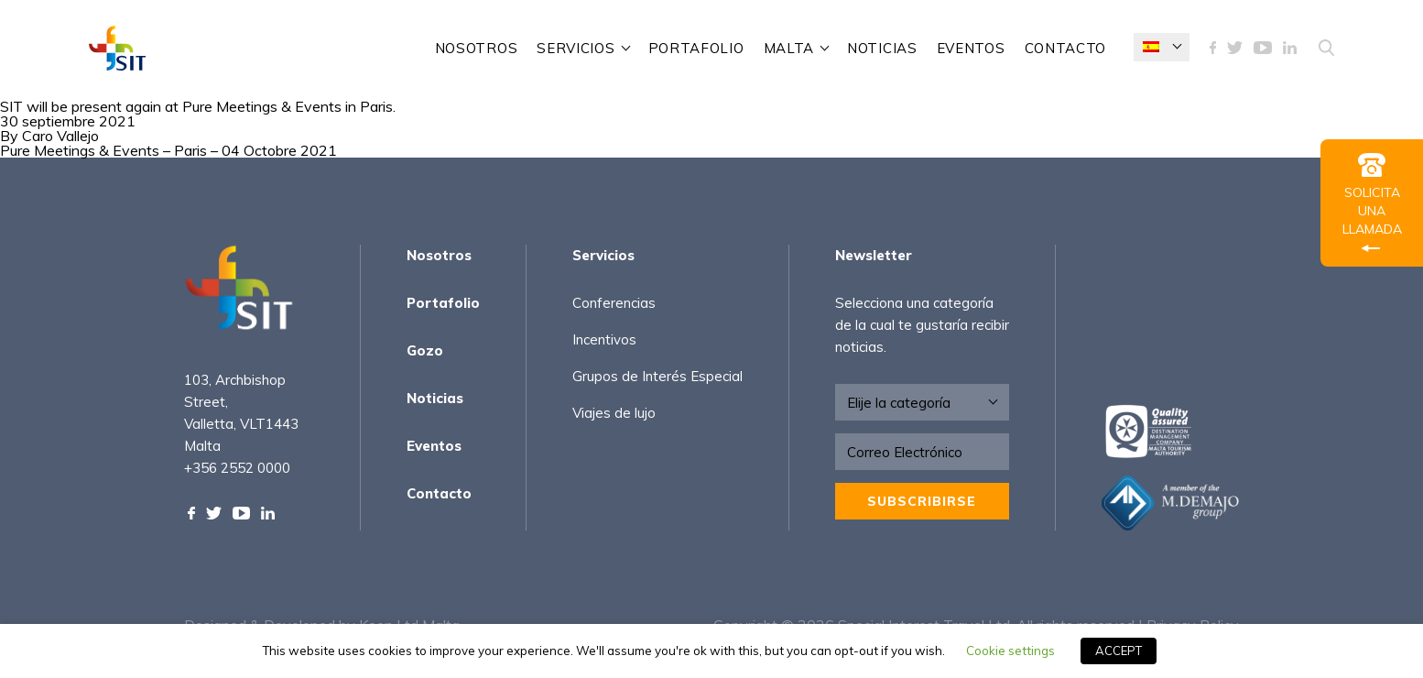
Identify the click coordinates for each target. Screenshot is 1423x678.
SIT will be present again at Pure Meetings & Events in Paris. (198, 106)
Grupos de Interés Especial (657, 376)
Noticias (882, 48)
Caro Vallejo (60, 135)
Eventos (971, 48)
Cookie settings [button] (1010, 650)
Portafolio (696, 48)
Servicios (575, 48)
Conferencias (614, 303)
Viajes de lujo (614, 412)
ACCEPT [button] (1118, 650)
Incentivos (604, 339)
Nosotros (476, 48)
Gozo (425, 350)
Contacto (1066, 48)
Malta (789, 48)
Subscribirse (921, 501)
